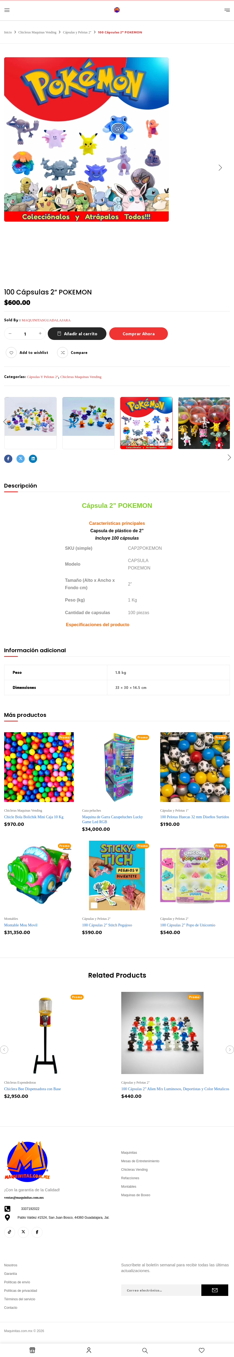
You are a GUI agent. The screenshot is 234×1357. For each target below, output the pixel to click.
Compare (79, 352)
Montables (11, 919)
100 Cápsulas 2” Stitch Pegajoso (107, 925)
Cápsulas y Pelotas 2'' (77, 32)
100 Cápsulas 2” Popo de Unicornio (187, 925)
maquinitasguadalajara (46, 320)
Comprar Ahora (139, 333)
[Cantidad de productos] (25, 334)
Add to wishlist (33, 352)
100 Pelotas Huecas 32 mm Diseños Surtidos (194, 817)
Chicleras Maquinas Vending (37, 32)
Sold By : (12, 319)
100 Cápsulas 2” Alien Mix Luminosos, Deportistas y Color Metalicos (175, 1089)
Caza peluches (91, 810)
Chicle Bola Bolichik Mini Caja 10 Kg (33, 817)
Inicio (8, 32)
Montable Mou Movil (20, 925)
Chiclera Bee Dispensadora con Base (32, 1089)
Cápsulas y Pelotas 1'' (174, 810)
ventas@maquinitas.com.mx (24, 1197)
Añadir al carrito (80, 333)
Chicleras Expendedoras (20, 1082)
